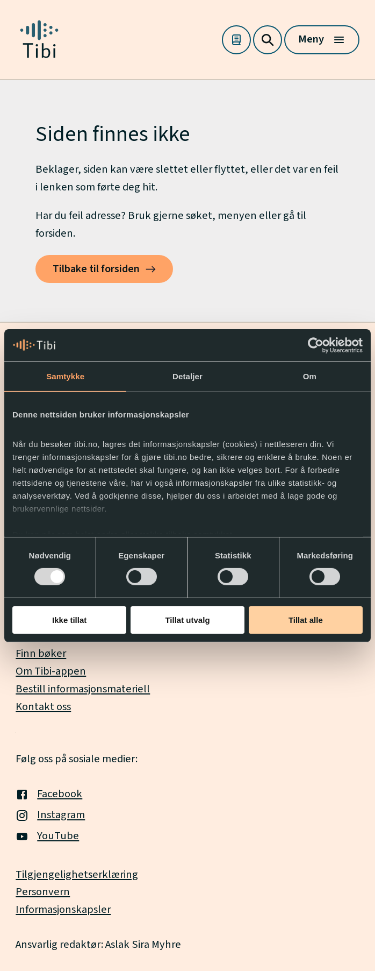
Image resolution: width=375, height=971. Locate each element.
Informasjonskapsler (63, 909)
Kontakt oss (43, 706)
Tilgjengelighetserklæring (77, 874)
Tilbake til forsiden (96, 269)
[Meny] (321, 39)
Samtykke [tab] (65, 375)
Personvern (43, 891)
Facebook (49, 794)
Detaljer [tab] (187, 375)
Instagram (50, 815)
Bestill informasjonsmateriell (83, 689)
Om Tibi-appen (51, 671)
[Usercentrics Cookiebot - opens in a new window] (316, 345)
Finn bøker (41, 653)
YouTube (47, 836)
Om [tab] (309, 375)
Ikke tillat (69, 620)
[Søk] (267, 39)
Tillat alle (306, 620)
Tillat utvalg (187, 620)
